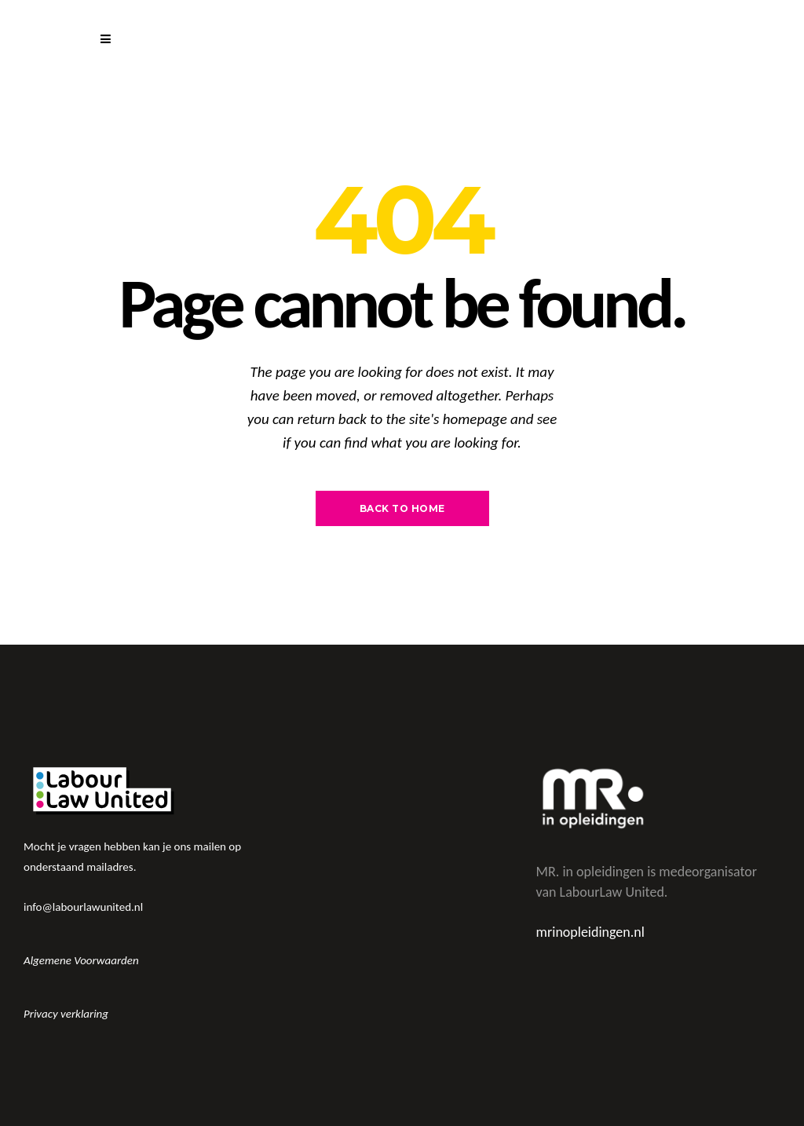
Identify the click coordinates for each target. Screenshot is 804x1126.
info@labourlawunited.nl (83, 907)
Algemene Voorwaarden (81, 960)
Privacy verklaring (66, 1014)
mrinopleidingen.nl (590, 932)
